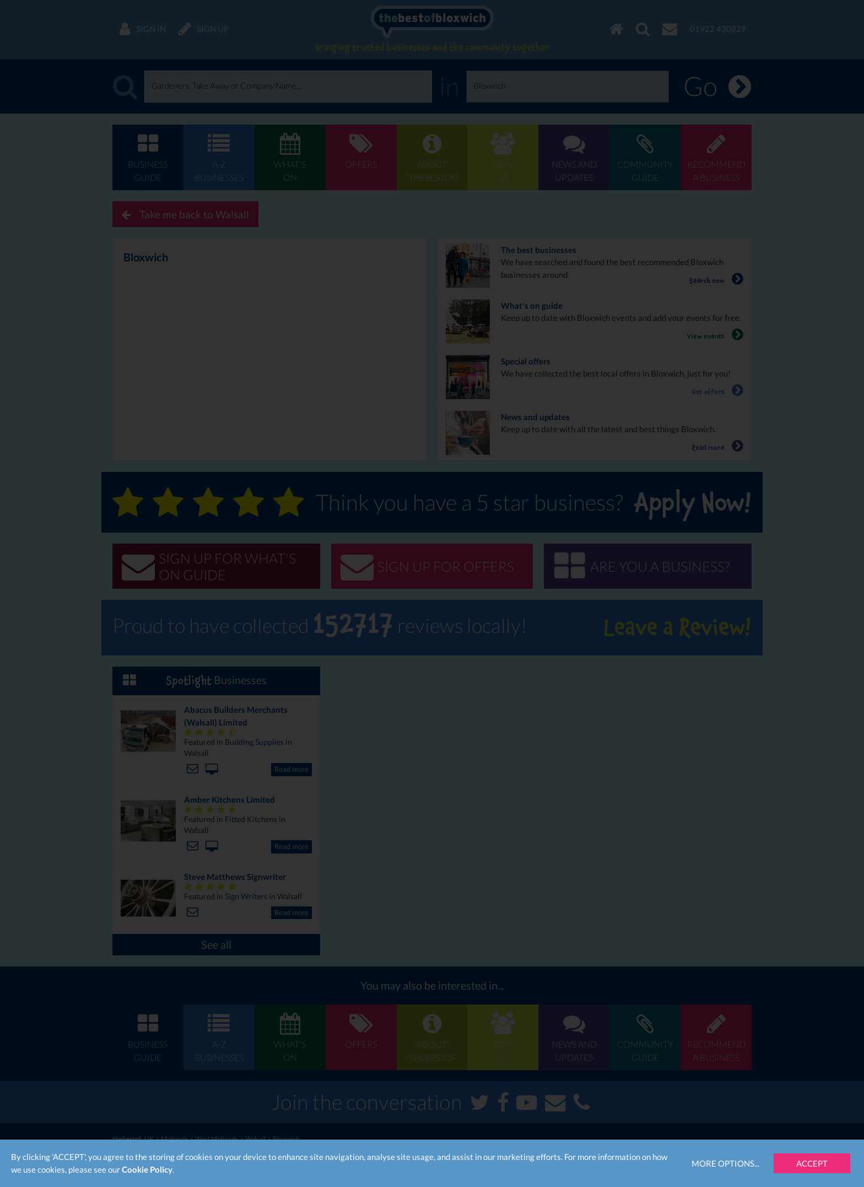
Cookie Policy (147, 1169)
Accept (812, 1163)
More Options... (725, 1163)
